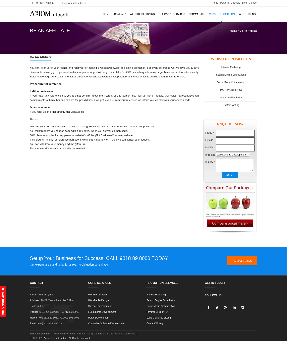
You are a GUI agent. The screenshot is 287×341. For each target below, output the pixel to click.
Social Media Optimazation (231, 82)
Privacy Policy (60, 333)
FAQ (89, 333)
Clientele (235, 2)
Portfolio (224, 2)
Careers (98, 333)
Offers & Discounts (125, 333)
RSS (32, 338)
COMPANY (120, 14)
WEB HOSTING (247, 14)
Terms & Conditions (40, 333)
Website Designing (98, 294)
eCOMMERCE (196, 14)
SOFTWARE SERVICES (172, 14)
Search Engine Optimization (231, 74)
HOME (106, 14)
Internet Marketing (231, 67)
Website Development (100, 306)
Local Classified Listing (231, 97)
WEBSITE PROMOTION (221, 14)
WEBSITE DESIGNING (142, 14)
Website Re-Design (98, 300)
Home (215, 2)
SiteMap (108, 333)
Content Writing (231, 105)
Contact (253, 2)
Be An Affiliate (248, 30)
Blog (244, 2)
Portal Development (98, 317)
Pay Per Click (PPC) (231, 90)
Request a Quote (242, 260)
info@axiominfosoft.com (71, 3)
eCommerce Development (102, 312)
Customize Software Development (106, 323)
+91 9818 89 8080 (42, 3)
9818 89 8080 (135, 258)
